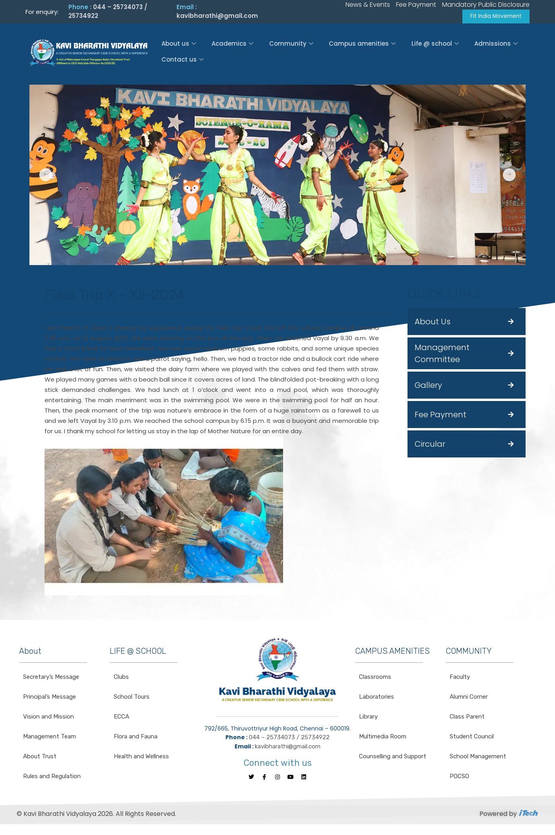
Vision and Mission (48, 718)
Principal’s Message (49, 698)
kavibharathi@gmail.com (217, 16)
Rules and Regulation (52, 777)
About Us (432, 323)
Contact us (181, 61)
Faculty (460, 678)
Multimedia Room (382, 738)
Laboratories (376, 698)
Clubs (121, 678)
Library (368, 718)
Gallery (428, 386)
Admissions (497, 45)
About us (177, 45)
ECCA (121, 718)
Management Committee (442, 354)
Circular (430, 445)
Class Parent (467, 718)
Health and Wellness (141, 757)
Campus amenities (362, 45)
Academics (231, 45)
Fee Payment (440, 416)
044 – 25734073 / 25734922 (289, 738)
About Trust (39, 757)
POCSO (459, 777)
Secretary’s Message (51, 678)
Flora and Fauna (135, 738)
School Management (478, 757)
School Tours (131, 698)
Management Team (49, 738)
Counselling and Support (392, 757)
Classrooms (375, 678)
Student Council (472, 738)
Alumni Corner (469, 698)
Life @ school (436, 45)
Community (291, 45)
